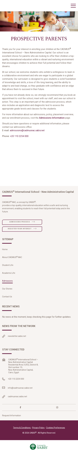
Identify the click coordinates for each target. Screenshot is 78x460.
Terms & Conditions (22, 433)
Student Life (7, 270)
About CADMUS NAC (12, 262)
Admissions (7, 286)
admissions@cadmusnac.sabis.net (27, 135)
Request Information (11, 421)
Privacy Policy (38, 433)
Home (5, 254)
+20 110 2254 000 (19, 141)
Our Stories (7, 294)
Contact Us (7, 301)
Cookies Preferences (55, 433)
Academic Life (8, 278)
